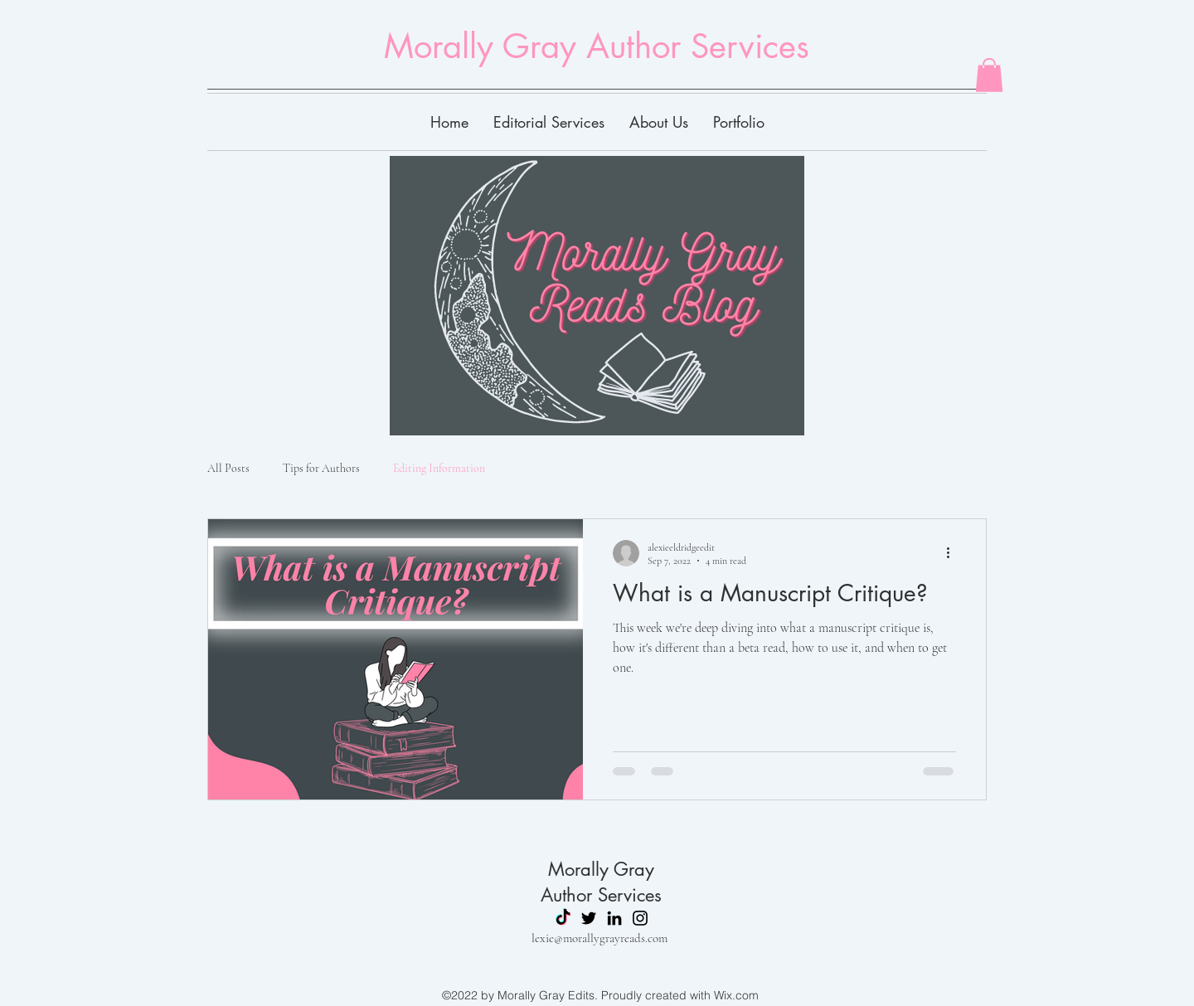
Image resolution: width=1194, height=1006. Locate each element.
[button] (989, 75)
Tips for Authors (321, 468)
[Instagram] (640, 918)
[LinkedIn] (614, 918)
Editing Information (439, 468)
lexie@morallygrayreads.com (599, 938)
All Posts (228, 468)
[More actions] (953, 553)
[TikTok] (563, 918)
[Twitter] (589, 918)
